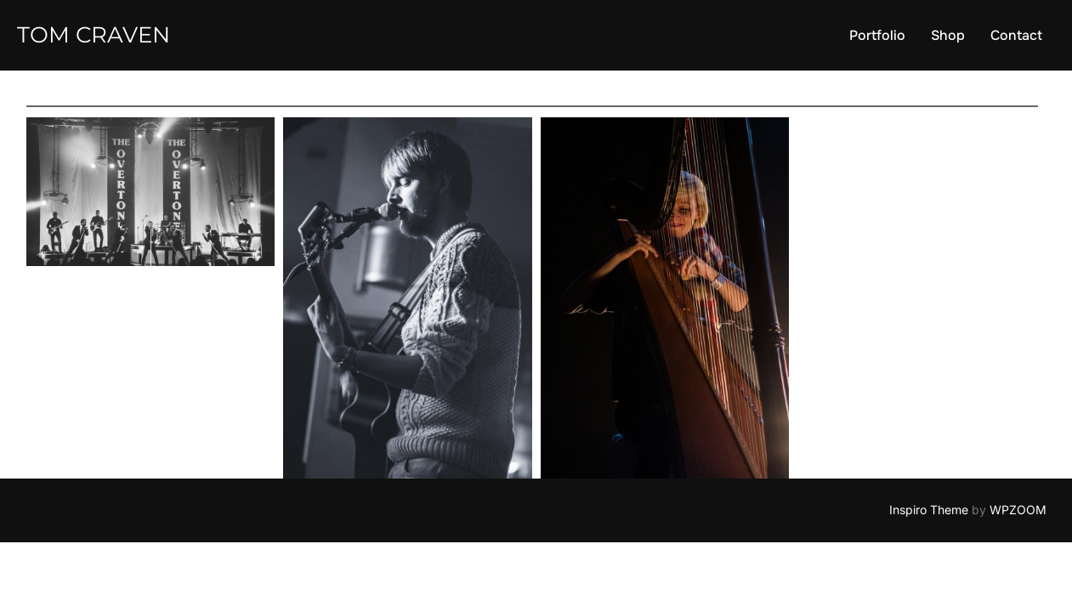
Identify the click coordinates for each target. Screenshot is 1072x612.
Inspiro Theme (928, 509)
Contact (1016, 35)
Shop (948, 35)
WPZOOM (1018, 509)
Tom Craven (93, 34)
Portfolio (877, 35)
